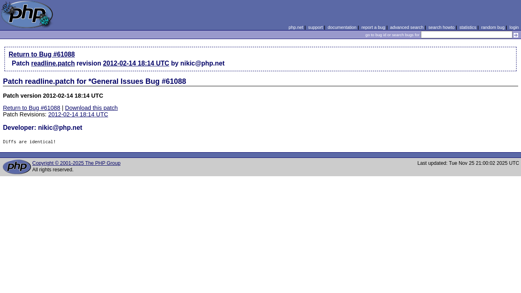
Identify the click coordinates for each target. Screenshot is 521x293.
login (514, 27)
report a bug (373, 27)
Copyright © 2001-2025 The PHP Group (76, 163)
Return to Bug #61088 (42, 54)
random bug (493, 27)
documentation (342, 27)
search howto (441, 27)
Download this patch (91, 108)
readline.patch (53, 63)
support (315, 27)
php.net (296, 27)
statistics (468, 27)
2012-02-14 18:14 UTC (136, 63)
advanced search (406, 27)
